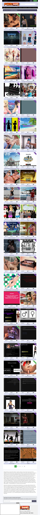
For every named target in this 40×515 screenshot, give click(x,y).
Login (31, 0)
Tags (4, 7)
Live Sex (14, 7)
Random (20, 7)
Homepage (6, 0)
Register (35, 0)
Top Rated (29, 7)
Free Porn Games (8, 7)
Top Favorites (34, 7)
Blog (17, 7)
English (27, 0)
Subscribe (34, 501)
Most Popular (25, 7)
